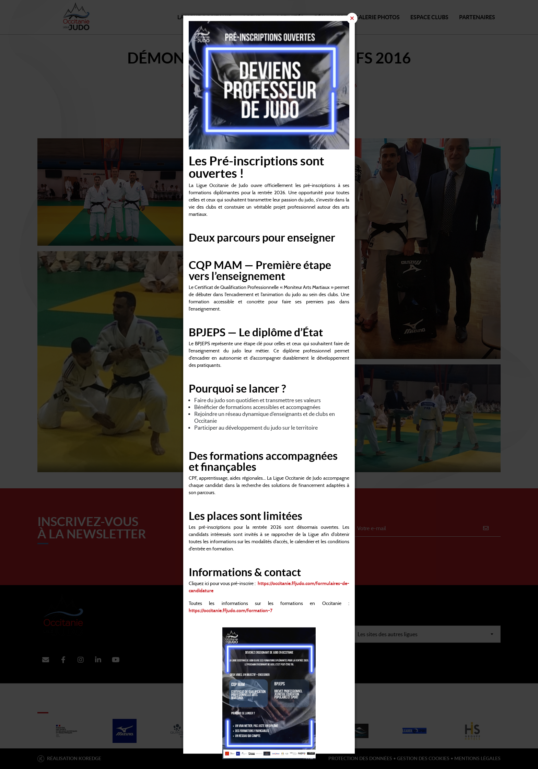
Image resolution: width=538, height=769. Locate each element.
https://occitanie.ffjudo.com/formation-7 (230, 610)
